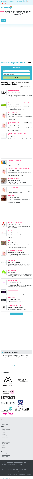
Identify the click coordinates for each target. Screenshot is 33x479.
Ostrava (3, 432)
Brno (2, 426)
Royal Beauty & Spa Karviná (13, 123)
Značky (13, 11)
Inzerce (16, 14)
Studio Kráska (12, 270)
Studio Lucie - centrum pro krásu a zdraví (19, 103)
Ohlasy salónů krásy (18, 462)
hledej (16, 77)
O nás (25, 462)
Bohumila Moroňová (14, 178)
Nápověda (20, 464)
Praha (2, 419)
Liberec (3, 445)
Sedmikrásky (11, 231)
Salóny (2, 11)
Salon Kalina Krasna (14, 240)
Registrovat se (19, 1)
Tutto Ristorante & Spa (14, 305)
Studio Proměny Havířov (15, 222)
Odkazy (25, 469)
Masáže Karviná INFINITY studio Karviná (17, 134)
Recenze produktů (21, 11)
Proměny (30, 11)
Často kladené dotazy (12, 464)
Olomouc (3, 452)
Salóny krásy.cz (16, 366)
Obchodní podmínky (26, 467)
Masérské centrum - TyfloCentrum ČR (18, 168)
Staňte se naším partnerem (26, 372)
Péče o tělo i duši (12, 112)
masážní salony (5, 424)
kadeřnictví (4, 421)
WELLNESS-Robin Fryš (14, 160)
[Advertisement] (16, 42)
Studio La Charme (13, 290)
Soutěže (8, 13)
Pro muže (3, 13)
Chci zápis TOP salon (26, 86)
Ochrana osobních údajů (13, 469)
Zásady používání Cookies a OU (14, 467)
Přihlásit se (11, 1)
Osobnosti (8, 11)
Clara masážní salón (13, 90)
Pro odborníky (10, 462)
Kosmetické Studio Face (15, 250)
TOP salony (29, 13)
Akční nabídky (16, 13)
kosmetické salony (6, 423)
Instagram (10, 471)
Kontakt (14, 471)
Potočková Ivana (13, 187)
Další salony (16, 314)
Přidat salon (4, 1)
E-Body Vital (11, 260)
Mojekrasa (19, 471)
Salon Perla (11, 195)
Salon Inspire (12, 297)
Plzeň (2, 439)
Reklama (21, 469)
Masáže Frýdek (12, 280)
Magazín (22, 13)
